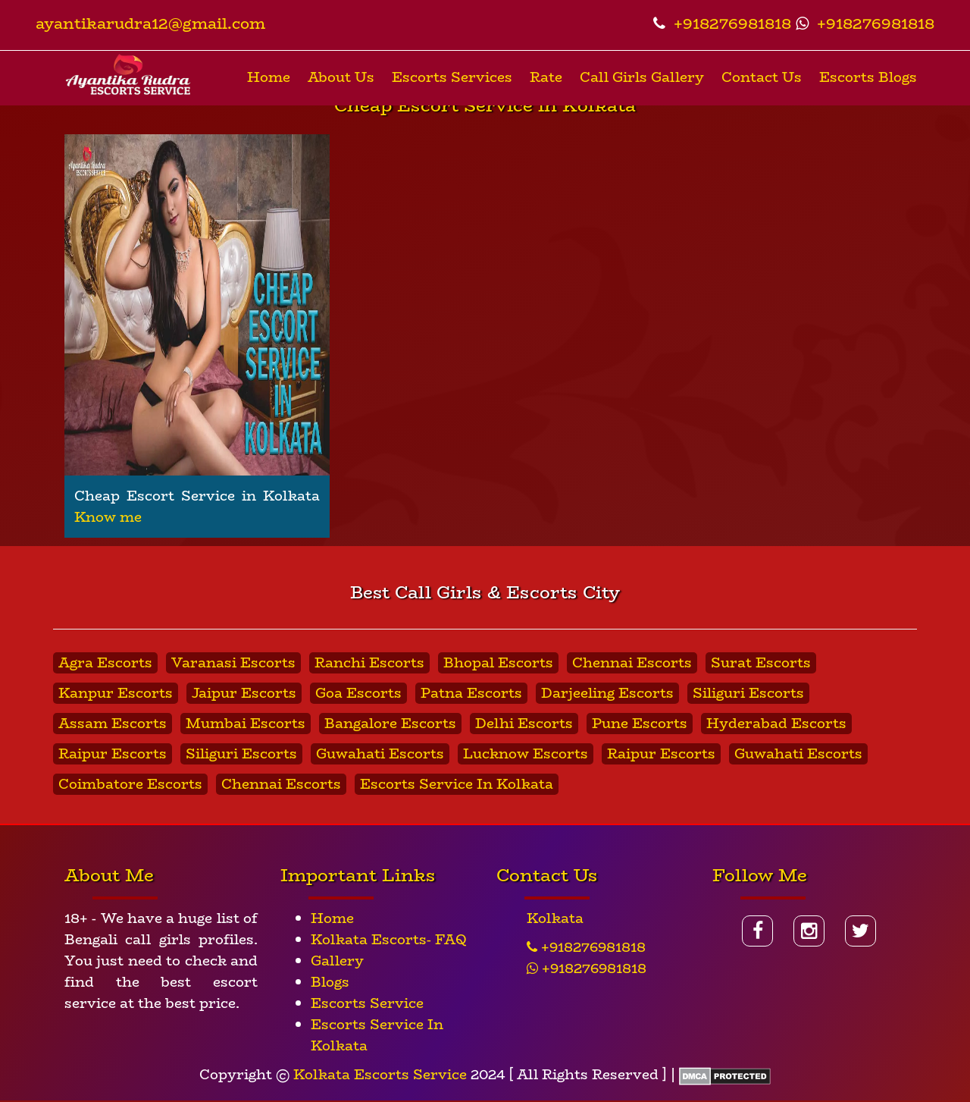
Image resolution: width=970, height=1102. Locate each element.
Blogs (330, 982)
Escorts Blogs (868, 77)
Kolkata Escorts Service (380, 1074)
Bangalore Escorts (390, 723)
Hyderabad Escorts (776, 723)
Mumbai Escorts (245, 723)
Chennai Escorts (632, 662)
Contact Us (761, 77)
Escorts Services (452, 77)
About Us (341, 77)
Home (268, 77)
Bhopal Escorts (498, 662)
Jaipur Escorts (244, 693)
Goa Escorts (358, 693)
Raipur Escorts (112, 753)
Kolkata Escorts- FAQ (389, 939)
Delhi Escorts (524, 723)
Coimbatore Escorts (130, 784)
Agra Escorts (105, 662)
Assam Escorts (112, 723)
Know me (108, 517)
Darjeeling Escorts (607, 693)
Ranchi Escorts (369, 662)
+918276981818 (722, 23)
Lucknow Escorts (525, 753)
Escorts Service (367, 1003)
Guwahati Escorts (380, 753)
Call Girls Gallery (642, 77)
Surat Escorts (761, 662)
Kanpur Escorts (115, 693)
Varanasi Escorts (233, 662)
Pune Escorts (639, 723)
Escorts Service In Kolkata (456, 784)
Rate (546, 77)
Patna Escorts (471, 693)
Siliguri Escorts (748, 693)
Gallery (337, 961)
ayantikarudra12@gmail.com (150, 23)
